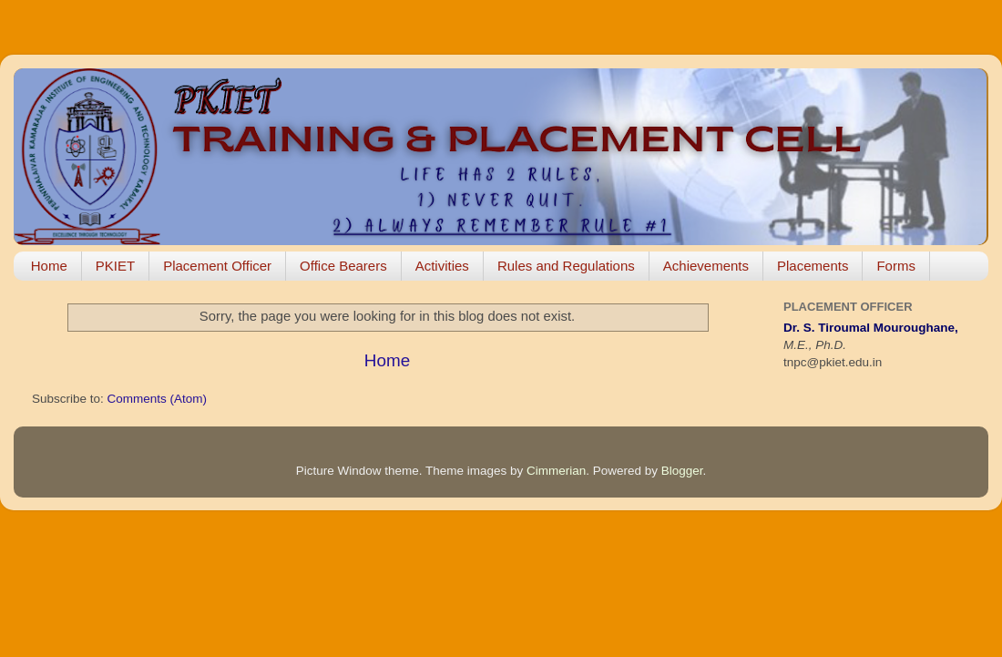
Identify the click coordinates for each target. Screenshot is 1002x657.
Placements (812, 265)
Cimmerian (556, 470)
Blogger (682, 470)
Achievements (706, 265)
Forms (895, 265)
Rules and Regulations (566, 265)
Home (49, 265)
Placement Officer (217, 265)
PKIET (115, 265)
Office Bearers (343, 265)
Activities (442, 265)
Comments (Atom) (157, 398)
